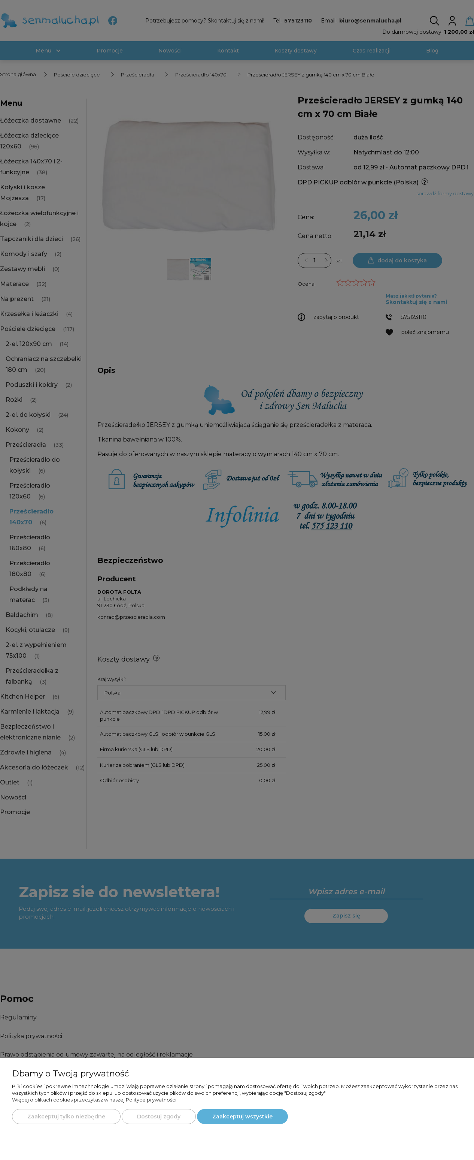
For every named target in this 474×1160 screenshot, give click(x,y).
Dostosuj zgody (158, 1116)
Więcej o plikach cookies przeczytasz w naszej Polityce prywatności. (94, 1100)
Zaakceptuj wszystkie (242, 1116)
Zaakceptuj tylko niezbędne (66, 1116)
